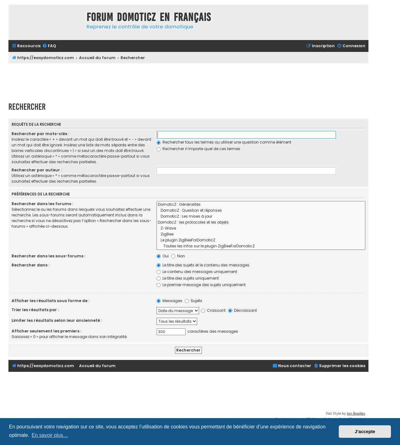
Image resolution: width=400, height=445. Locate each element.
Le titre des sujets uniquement (188, 278)
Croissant (213, 310)
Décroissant (242, 310)
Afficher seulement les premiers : (46, 331)
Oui (163, 256)
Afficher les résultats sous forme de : (50, 300)
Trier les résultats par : (35, 309)
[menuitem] (49, 46)
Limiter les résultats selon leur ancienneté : (57, 320)
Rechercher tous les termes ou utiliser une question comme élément (224, 142)
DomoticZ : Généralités (261, 205)
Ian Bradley (356, 413)
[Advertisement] (188, 81)
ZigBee (261, 234)
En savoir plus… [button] (50, 435)
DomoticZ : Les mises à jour (261, 217)
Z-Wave (261, 228)
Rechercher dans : (30, 265)
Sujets (193, 300)
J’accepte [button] (365, 431)
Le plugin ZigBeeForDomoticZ (261, 240)
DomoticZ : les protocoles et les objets (261, 222)
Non (178, 256)
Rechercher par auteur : (37, 170)
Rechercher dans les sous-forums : (48, 256)
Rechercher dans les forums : (42, 203)
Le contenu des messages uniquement (197, 271)
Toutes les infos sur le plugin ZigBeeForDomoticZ (261, 246)
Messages (169, 300)
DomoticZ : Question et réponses (261, 211)
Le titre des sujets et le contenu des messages (203, 265)
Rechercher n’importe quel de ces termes (198, 148)
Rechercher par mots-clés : (40, 133)
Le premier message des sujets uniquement (201, 284)
